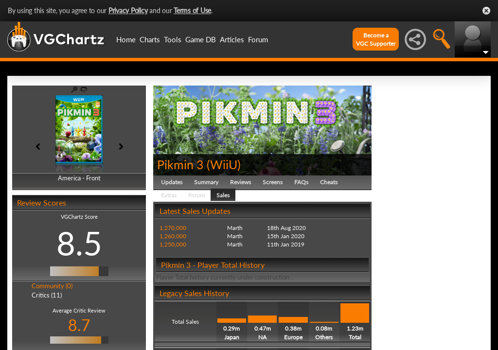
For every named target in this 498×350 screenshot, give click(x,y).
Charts (150, 39)
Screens (273, 182)
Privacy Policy (128, 10)
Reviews (240, 182)
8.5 (79, 243)
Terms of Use (192, 10)
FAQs (301, 182)
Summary (206, 182)
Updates (171, 182)
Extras (169, 195)
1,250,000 (173, 244)
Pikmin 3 (180, 164)
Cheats (329, 182)
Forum (258, 39)
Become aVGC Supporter (375, 39)
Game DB (200, 39)
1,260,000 (173, 236)
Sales (223, 195)
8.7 (79, 324)
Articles (232, 39)
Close (486, 11)
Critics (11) (47, 295)
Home (126, 39)
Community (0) (52, 286)
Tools (172, 39)
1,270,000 (173, 227)
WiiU (223, 164)
